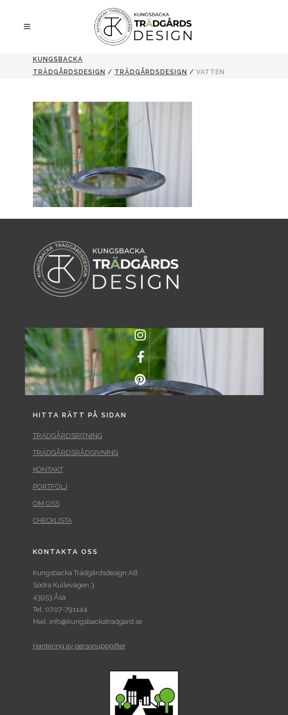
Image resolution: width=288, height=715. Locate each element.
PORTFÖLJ (50, 486)
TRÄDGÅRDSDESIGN (151, 72)
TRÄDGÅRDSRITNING (67, 436)
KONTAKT (48, 469)
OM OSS (46, 503)
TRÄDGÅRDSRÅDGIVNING (75, 453)
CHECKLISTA (52, 520)
